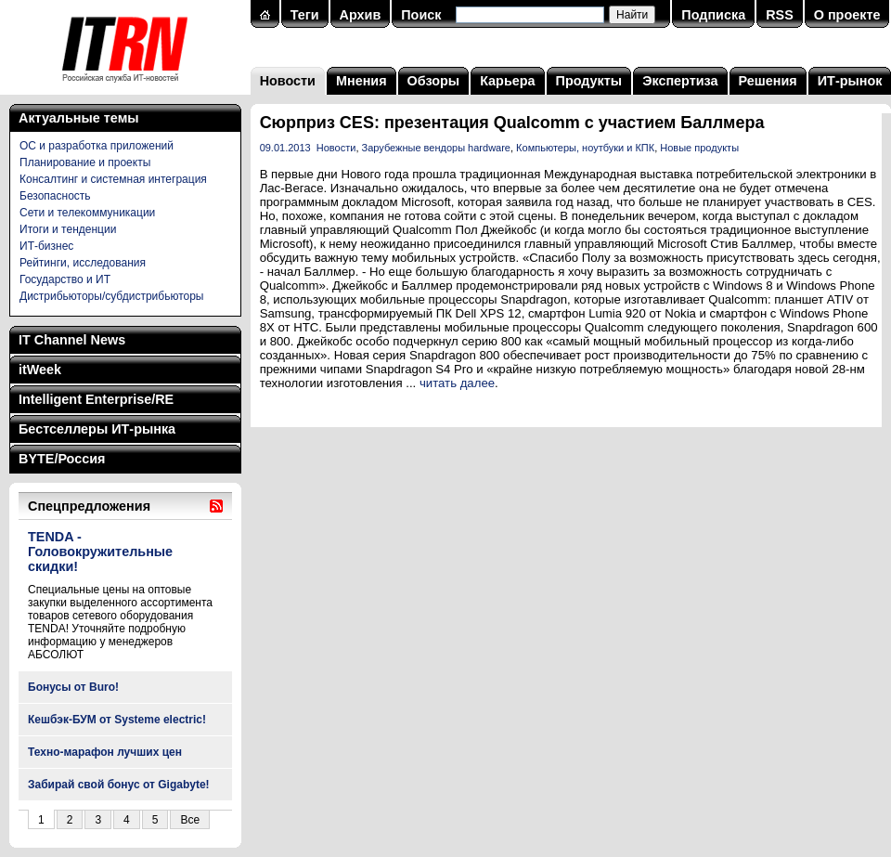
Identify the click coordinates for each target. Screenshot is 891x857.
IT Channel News (72, 339)
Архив (360, 14)
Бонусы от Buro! (73, 687)
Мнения (361, 80)
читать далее (457, 383)
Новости (288, 80)
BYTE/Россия (62, 458)
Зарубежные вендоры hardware (436, 147)
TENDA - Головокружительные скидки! (100, 551)
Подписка (713, 14)
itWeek (40, 369)
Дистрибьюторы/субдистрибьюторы (111, 296)
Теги (305, 14)
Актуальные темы (79, 117)
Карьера (507, 80)
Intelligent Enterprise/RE (96, 399)
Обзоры (433, 80)
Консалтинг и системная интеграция (113, 179)
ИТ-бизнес (46, 246)
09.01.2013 (285, 147)
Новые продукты (699, 147)
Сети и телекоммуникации (87, 212)
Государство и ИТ (64, 279)
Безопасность (55, 195)
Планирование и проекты (84, 162)
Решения (768, 80)
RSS (780, 14)
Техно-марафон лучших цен (105, 752)
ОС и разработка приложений (96, 145)
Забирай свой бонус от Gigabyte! (119, 784)
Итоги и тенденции (67, 229)
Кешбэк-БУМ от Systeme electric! (117, 719)
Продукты (589, 80)
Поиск (421, 14)
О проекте (847, 14)
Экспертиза (679, 80)
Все (190, 819)
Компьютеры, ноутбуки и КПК (585, 147)
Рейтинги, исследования (82, 262)
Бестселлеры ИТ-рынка (97, 429)
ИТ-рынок (850, 80)
